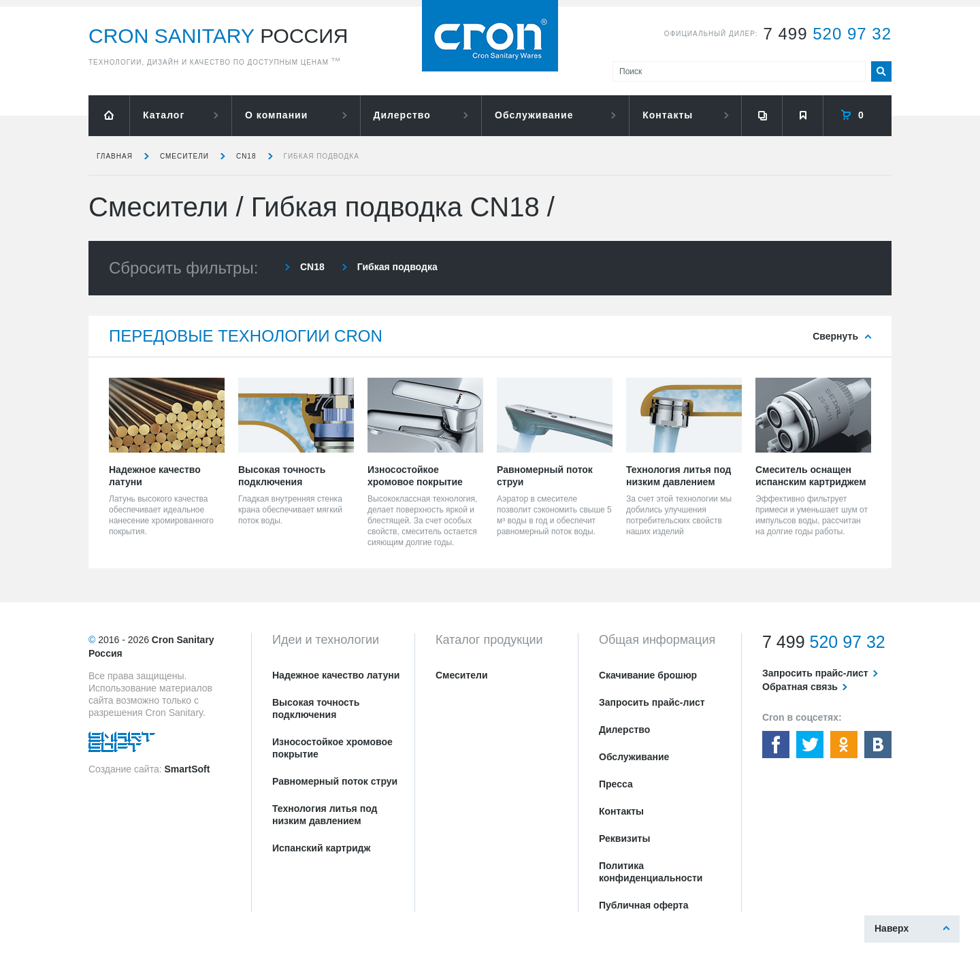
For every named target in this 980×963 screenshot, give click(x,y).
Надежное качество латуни (335, 675)
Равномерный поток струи (334, 781)
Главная (115, 156)
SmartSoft (187, 769)
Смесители (184, 156)
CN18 (246, 156)
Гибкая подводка (321, 156)
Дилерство (402, 115)
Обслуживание (534, 115)
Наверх (892, 928)
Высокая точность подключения (315, 708)
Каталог (163, 115)
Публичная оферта (644, 905)
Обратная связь (800, 686)
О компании (276, 115)
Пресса (616, 784)
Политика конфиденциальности (650, 871)
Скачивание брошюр (648, 675)
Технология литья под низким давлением (324, 814)
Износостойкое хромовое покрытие (332, 748)
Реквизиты (624, 838)
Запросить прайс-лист (652, 702)
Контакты (667, 115)
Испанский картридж (321, 848)
